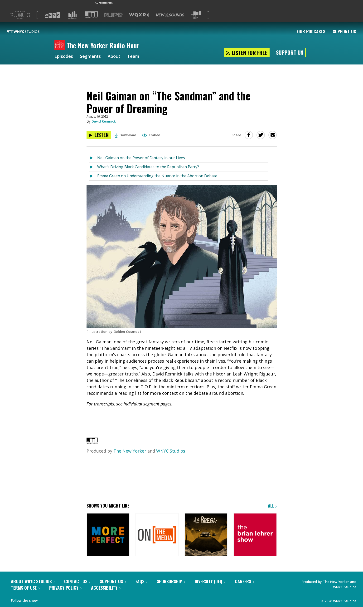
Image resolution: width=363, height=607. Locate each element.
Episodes (63, 56)
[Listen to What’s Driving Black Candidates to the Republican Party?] (93, 167)
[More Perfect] (108, 535)
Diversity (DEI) (210, 581)
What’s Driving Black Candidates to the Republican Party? (148, 166)
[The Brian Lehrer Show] (254, 535)
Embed (151, 135)
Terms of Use (25, 588)
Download (125, 135)
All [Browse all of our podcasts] (272, 506)
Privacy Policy (65, 588)
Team (133, 56)
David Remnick (104, 121)
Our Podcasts (311, 31)
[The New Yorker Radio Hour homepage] (60, 45)
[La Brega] (205, 535)
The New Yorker (129, 451)
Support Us (344, 31)
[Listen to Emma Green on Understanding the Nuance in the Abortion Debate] (93, 176)
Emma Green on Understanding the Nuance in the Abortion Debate (157, 175)
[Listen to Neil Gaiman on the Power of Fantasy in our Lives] (93, 158)
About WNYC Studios (33, 581)
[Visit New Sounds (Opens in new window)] (170, 15)
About (114, 56)
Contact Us (77, 581)
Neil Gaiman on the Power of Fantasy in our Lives (141, 157)
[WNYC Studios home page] (29, 31)
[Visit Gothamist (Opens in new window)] (72, 15)
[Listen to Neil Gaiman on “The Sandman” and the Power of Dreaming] (99, 135)
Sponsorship (171, 581)
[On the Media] (157, 535)
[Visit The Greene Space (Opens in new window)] (196, 15)
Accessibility (106, 588)
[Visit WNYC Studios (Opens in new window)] (91, 14)
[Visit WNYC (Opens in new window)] (52, 15)
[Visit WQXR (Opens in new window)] (139, 15)
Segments (90, 56)
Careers (244, 581)
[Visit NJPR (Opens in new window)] (113, 15)
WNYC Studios (170, 451)
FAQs (141, 581)
